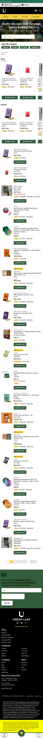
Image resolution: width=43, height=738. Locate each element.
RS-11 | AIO (17, 188)
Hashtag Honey (18, 186)
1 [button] (11, 561)
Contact (4, 670)
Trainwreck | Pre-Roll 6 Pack (23, 151)
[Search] (38, 37)
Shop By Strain (6, 642)
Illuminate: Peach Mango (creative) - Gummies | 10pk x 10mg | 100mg (25, 502)
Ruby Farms (17, 271)
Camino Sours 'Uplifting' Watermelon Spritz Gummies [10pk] (26, 209)
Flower (15, 47)
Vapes (3, 653)
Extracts (24, 648)
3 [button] (18, 561)
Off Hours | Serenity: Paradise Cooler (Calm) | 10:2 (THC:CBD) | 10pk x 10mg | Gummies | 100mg (27, 230)
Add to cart (10, 97)
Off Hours (16, 226)
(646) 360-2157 (6, 688)
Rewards (24, 662)
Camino (16, 206)
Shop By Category (7, 637)
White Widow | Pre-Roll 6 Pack (23, 295)
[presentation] (13, 596)
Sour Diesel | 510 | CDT (21, 461)
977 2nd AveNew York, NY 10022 (8, 684)
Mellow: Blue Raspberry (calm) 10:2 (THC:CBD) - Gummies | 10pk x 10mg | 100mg (26, 481)
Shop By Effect (6, 640)
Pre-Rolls (24, 47)
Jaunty (16, 353)
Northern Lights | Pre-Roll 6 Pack (24, 521)
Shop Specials (6, 635)
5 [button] (25, 561)
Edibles (3, 656)
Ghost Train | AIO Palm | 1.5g (23, 415)
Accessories (25, 656)
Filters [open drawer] (4, 735)
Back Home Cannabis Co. (9, 78)
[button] (36, 10)
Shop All (5, 47)
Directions (4, 672)
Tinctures (25, 651)
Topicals (24, 653)
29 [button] (31, 561)
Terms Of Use (38, 696)
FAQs (3, 667)
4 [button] (21, 561)
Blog (2, 665)
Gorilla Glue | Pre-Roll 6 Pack (23, 313)
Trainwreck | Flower (26, 80)
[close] (40, 3)
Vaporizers (34, 47)
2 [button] (14, 561)
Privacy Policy (29, 696)
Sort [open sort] (38, 735)
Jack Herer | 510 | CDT (21, 355)
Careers (23, 670)
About (3, 662)
